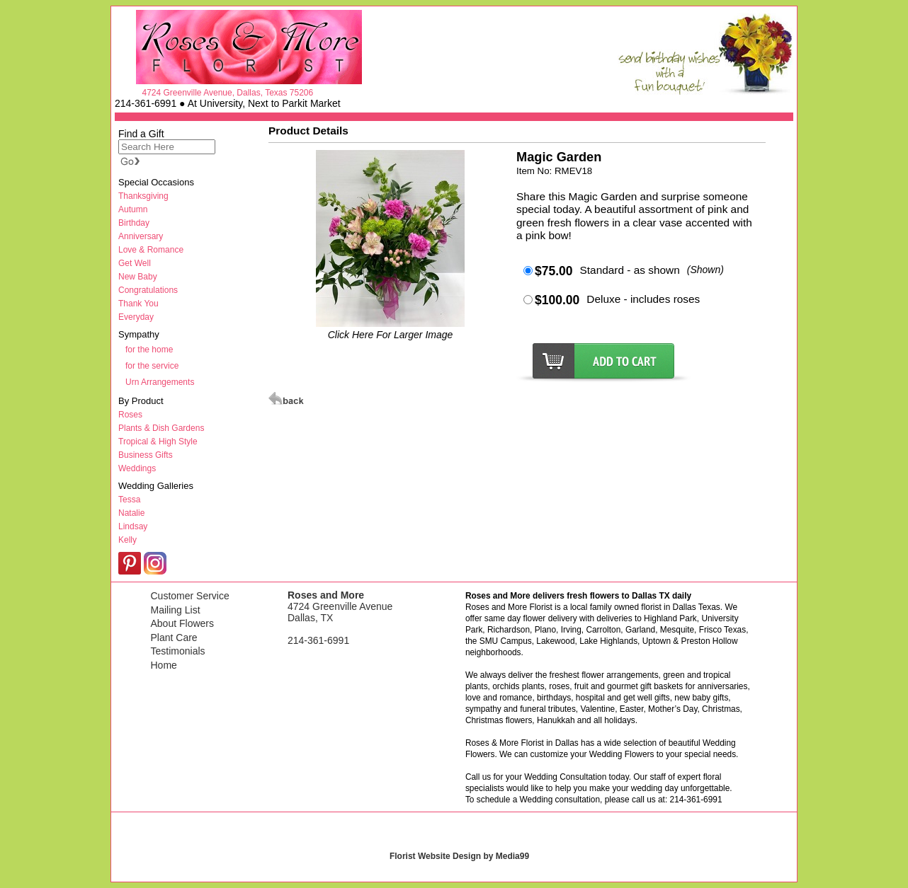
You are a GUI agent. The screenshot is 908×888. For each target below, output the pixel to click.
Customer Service (190, 595)
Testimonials (178, 651)
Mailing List (175, 610)
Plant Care (174, 637)
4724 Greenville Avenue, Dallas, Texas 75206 (227, 93)
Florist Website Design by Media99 (459, 856)
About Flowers (182, 623)
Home (164, 665)
